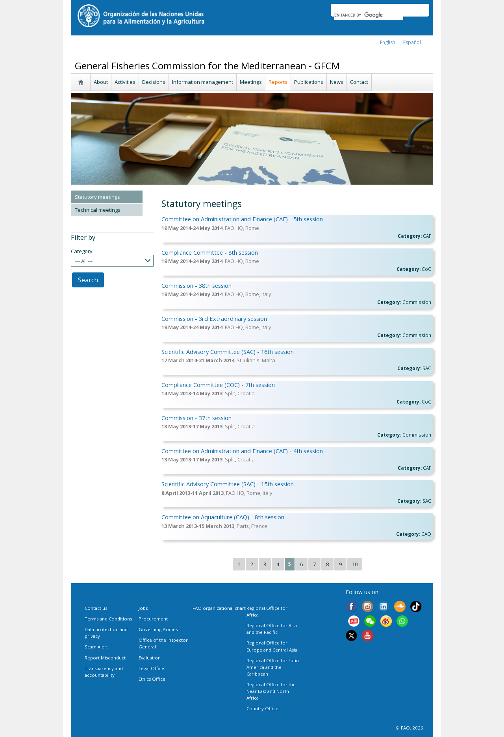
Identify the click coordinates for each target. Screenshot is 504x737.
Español (412, 42)
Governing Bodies (158, 629)
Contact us (96, 608)
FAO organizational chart (219, 608)
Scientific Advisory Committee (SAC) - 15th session (227, 484)
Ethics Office (152, 679)
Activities (125, 81)
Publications (308, 81)
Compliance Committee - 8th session (209, 252)
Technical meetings (97, 209)
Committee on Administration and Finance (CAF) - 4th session (242, 451)
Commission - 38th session (196, 285)
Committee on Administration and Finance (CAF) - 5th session (242, 219)
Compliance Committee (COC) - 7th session (218, 385)
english (387, 42)
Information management (202, 81)
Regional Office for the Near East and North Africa (271, 691)
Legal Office (151, 668)
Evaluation (150, 658)
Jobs (143, 608)
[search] (368, 15)
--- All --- (84, 261)
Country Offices (263, 708)
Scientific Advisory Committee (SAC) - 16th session (227, 352)
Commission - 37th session (196, 418)
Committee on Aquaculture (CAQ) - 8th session (222, 517)
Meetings (251, 81)
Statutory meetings (97, 196)
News (336, 81)
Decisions (153, 81)
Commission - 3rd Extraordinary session (214, 318)
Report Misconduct (105, 658)
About (101, 81)
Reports (278, 81)
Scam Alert (96, 647)
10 (355, 564)
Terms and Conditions (108, 619)
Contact (359, 81)
